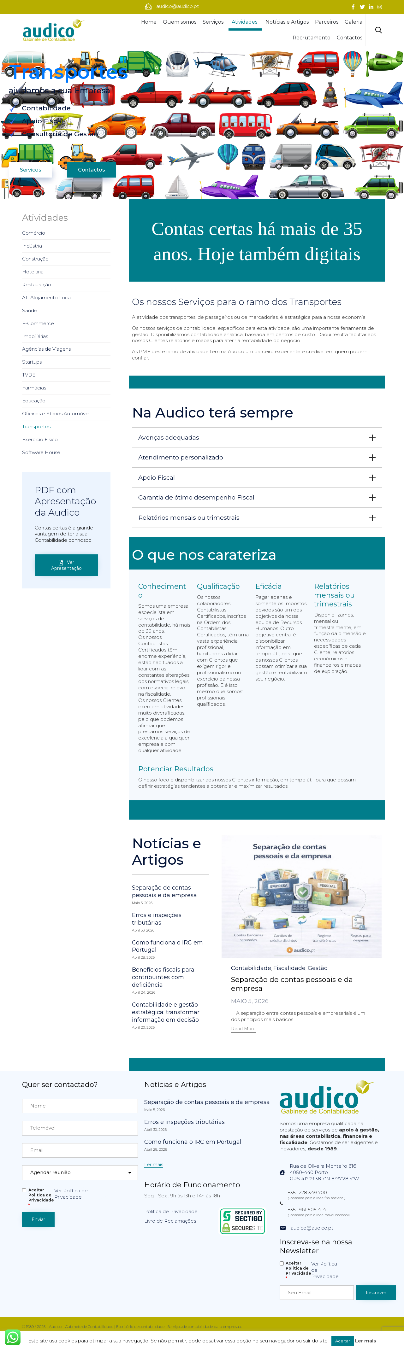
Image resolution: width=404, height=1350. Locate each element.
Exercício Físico (40, 439)
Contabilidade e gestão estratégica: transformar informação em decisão (165, 1012)
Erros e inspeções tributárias (156, 919)
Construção (35, 259)
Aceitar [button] (342, 1340)
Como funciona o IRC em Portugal (167, 946)
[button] (243, 1029)
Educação (33, 401)
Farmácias (34, 388)
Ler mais (365, 1341)
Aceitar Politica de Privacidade (41, 1197)
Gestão (318, 968)
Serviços (214, 22)
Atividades (245, 22)
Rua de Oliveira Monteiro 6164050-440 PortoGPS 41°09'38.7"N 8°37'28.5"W (324, 1172)
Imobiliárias (35, 336)
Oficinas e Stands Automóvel (56, 414)
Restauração (36, 285)
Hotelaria (33, 272)
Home (149, 22)
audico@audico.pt (312, 1228)
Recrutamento (311, 38)
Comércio (33, 233)
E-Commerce (38, 323)
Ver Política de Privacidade (71, 1194)
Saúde (29, 310)
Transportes (36, 427)
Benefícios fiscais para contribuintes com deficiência (163, 977)
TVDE (28, 375)
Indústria (32, 246)
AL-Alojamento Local (47, 298)
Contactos (349, 38)
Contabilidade (251, 968)
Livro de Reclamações (170, 1221)
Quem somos (179, 22)
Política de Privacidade (171, 1211)
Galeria (353, 22)
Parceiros (326, 22)
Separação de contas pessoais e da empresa (164, 891)
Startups (32, 362)
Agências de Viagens (46, 349)
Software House (41, 452)
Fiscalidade (289, 968)
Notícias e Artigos (287, 22)
